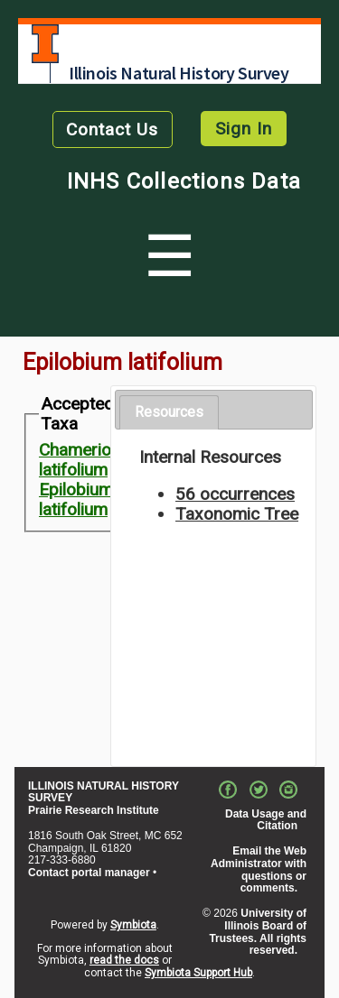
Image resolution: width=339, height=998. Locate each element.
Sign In (243, 128)
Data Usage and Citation (265, 820)
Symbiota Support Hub (198, 972)
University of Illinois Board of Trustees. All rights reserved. (257, 931)
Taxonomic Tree (236, 514)
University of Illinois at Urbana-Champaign (45, 43)
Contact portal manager (89, 872)
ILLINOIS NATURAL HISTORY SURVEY (103, 792)
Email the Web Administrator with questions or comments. (258, 869)
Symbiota (133, 925)
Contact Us (112, 129)
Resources (169, 411)
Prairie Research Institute (93, 810)
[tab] (169, 412)
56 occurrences (235, 494)
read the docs (124, 960)
